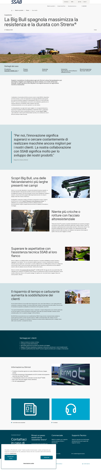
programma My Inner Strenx (28, 270)
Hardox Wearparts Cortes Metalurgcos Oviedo (33, 201)
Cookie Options (86, 463)
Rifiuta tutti (41, 458)
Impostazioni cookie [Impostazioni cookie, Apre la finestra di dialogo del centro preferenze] (28, 463)
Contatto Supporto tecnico (78, 453)
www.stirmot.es (21, 381)
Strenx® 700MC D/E (11, 71)
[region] (28, 457)
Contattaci (55, 422)
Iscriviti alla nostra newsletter (18, 422)
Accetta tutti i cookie (16, 458)
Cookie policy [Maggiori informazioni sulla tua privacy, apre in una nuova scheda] (13, 455)
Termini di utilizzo (58, 463)
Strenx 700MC (44, 111)
